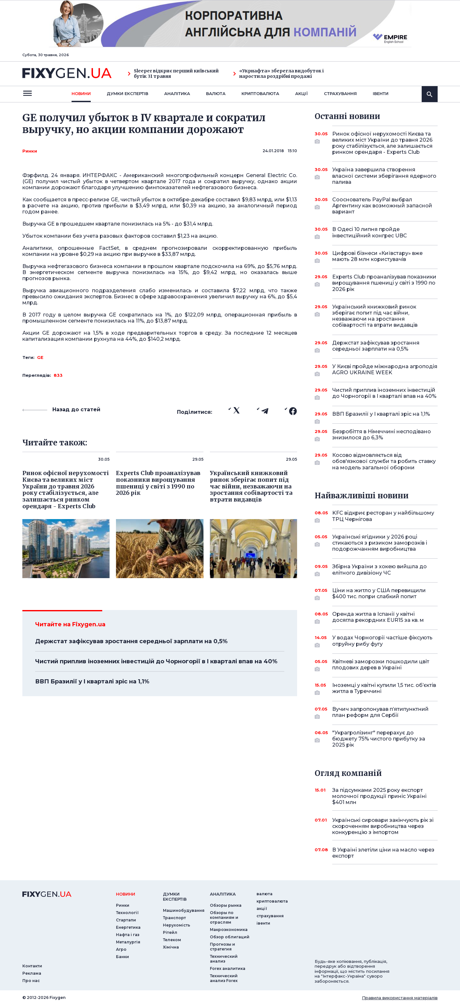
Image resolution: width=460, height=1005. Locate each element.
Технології (127, 912)
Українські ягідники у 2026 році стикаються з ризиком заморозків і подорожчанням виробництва (379, 543)
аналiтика (223, 894)
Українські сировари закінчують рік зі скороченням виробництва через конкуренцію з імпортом (382, 826)
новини (81, 93)
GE (40, 357)
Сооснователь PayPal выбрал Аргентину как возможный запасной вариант (382, 206)
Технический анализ (224, 959)
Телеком (172, 939)
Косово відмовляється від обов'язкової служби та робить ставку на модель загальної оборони (384, 461)
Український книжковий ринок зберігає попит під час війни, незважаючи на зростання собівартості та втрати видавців (376, 316)
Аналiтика (177, 93)
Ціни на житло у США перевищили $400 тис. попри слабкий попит (379, 593)
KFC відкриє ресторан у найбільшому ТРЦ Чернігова (383, 516)
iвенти (380, 93)
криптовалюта (260, 93)
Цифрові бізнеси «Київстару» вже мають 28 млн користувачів (377, 256)
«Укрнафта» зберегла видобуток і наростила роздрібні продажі (278, 73)
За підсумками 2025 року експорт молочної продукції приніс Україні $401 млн (379, 796)
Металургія (128, 942)
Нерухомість (176, 925)
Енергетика (128, 927)
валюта (216, 93)
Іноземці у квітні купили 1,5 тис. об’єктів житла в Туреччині (384, 688)
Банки (122, 956)
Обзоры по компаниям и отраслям (224, 917)
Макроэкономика (229, 929)
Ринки (29, 150)
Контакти (32, 966)
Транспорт (174, 917)
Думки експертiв (127, 93)
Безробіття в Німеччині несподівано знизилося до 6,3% (381, 435)
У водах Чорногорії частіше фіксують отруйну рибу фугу (382, 641)
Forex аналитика (227, 968)
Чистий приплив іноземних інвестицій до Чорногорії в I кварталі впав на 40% (156, 661)
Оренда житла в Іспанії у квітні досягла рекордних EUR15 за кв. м (378, 617)
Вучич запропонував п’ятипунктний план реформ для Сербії (380, 712)
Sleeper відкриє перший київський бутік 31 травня (173, 73)
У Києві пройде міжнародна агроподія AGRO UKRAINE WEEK (384, 369)
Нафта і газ (127, 934)
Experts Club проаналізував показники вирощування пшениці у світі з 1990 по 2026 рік (384, 283)
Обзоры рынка (225, 905)
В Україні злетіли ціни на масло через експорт (383, 853)
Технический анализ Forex (224, 978)
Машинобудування (183, 910)
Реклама (31, 973)
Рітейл (170, 932)
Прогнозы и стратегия (222, 946)
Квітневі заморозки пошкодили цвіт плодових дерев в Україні (380, 665)
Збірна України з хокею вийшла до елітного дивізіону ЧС (379, 570)
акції (301, 93)
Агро (121, 949)
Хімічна (171, 947)
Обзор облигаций (229, 936)
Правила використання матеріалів (400, 997)
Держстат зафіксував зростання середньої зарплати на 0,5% (131, 641)
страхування (340, 93)
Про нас (31, 980)
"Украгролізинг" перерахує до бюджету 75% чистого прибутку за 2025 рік (378, 739)
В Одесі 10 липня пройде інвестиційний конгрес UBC (376, 232)
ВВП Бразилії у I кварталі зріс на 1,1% (92, 681)
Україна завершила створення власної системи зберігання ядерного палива (384, 176)
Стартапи (126, 920)
